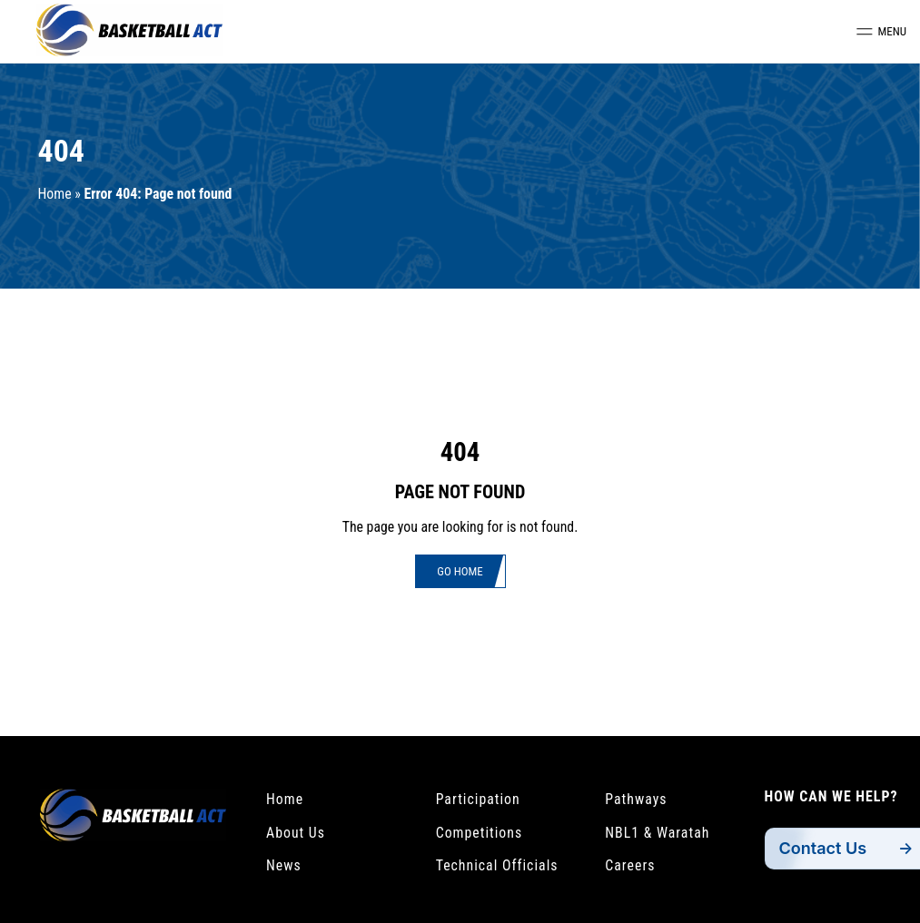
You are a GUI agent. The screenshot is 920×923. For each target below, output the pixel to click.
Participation (478, 799)
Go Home (459, 571)
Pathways (636, 799)
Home (55, 193)
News (284, 865)
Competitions (479, 832)
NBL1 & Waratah (657, 832)
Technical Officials (497, 865)
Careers (630, 865)
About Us (295, 832)
